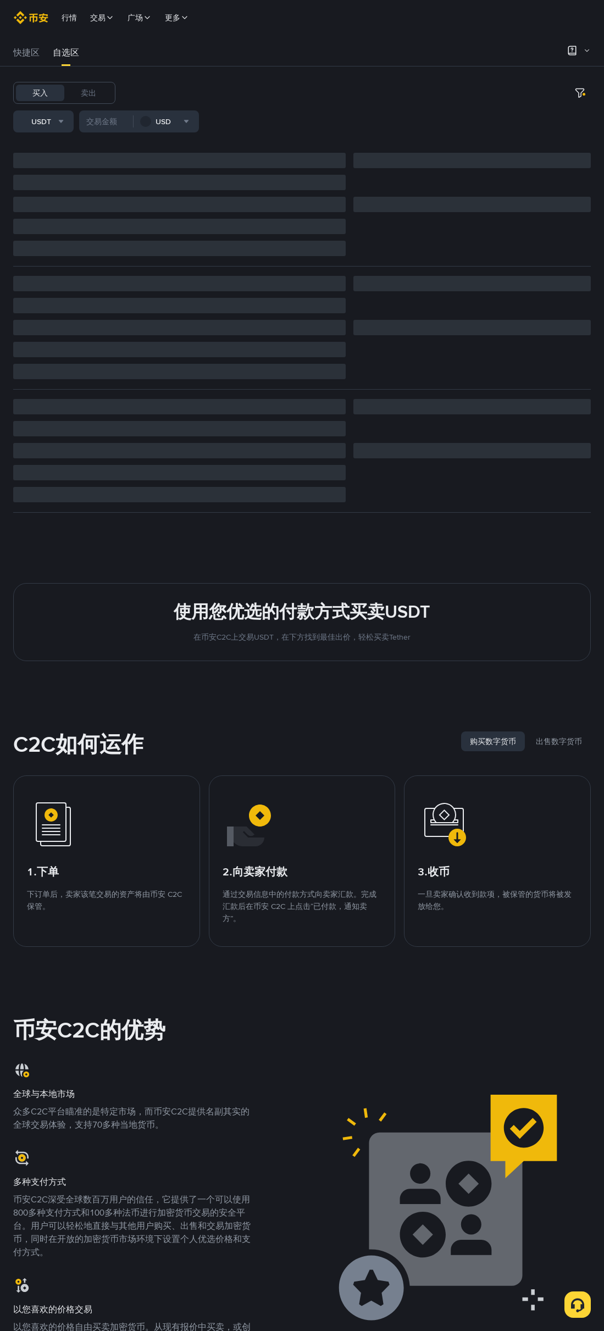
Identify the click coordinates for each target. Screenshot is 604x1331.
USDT (138, 93)
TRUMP (318, 93)
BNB (261, 93)
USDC (195, 93)
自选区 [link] (66, 52)
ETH (287, 93)
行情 (69, 18)
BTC (166, 93)
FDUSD (229, 93)
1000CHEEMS (366, 93)
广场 (140, 18)
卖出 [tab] (88, 93)
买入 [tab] (40, 93)
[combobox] (126, 124)
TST (407, 93)
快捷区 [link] (26, 52)
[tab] (26, 53)
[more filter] (302, 124)
